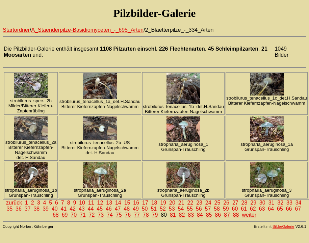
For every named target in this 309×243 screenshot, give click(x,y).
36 (19, 209)
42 (73, 209)
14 (118, 203)
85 (209, 215)
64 (271, 209)
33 (289, 203)
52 (163, 209)
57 (208, 209)
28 (244, 203)
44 (91, 209)
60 (235, 209)
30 (262, 203)
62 (253, 209)
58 (217, 209)
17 (145, 203)
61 (244, 209)
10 (82, 203)
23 (199, 203)
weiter (249, 215)
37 (28, 209)
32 (280, 203)
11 (91, 203)
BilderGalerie (283, 226)
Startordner (16, 30)
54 (181, 209)
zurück (14, 203)
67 (298, 209)
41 (64, 209)
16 (136, 203)
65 (280, 209)
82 (182, 215)
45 (100, 209)
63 (262, 209)
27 (235, 203)
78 (146, 215)
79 (155, 215)
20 (172, 203)
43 (82, 209)
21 (181, 203)
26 (226, 203)
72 (92, 215)
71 (83, 215)
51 (154, 209)
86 (218, 215)
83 (191, 215)
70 (74, 215)
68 (56, 215)
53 (172, 209)
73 (101, 215)
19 (163, 203)
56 (199, 209)
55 (190, 209)
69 (65, 215)
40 (55, 209)
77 (137, 215)
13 (109, 203)
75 (119, 215)
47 (118, 209)
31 (271, 203)
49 (136, 209)
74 (110, 215)
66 (289, 209)
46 (109, 209)
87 (227, 215)
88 (236, 215)
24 (208, 203)
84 (200, 215)
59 (226, 209)
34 (298, 203)
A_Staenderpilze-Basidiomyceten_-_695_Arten (87, 30)
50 (145, 209)
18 (154, 203)
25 (217, 203)
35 (9, 209)
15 (127, 203)
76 (128, 215)
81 (173, 215)
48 (127, 209)
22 (190, 203)
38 (36, 209)
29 (253, 203)
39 (46, 209)
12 (100, 203)
